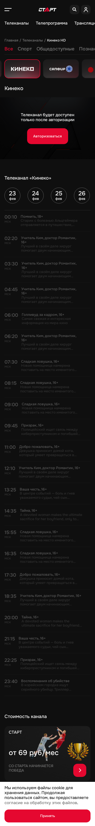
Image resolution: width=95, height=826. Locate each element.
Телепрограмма (51, 23)
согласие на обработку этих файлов (40, 802)
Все (8, 48)
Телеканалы (16, 23)
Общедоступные (55, 48)
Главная (11, 40)
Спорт (25, 48)
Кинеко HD (56, 40)
